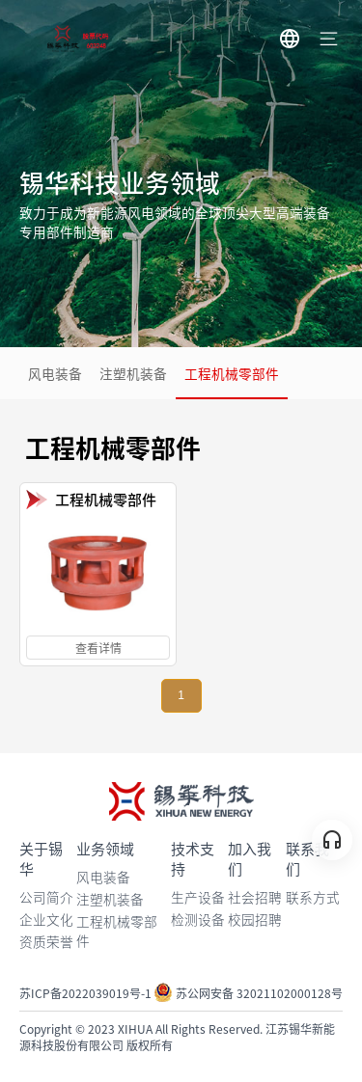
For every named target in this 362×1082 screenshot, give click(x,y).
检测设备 (198, 919)
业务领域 (105, 848)
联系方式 (313, 896)
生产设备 (198, 896)
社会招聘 (255, 896)
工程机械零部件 (231, 373)
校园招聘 (255, 919)
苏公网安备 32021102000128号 (248, 992)
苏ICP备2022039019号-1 (85, 993)
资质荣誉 (46, 941)
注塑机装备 (133, 373)
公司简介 (46, 896)
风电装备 (55, 373)
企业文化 (46, 919)
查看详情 (98, 647)
